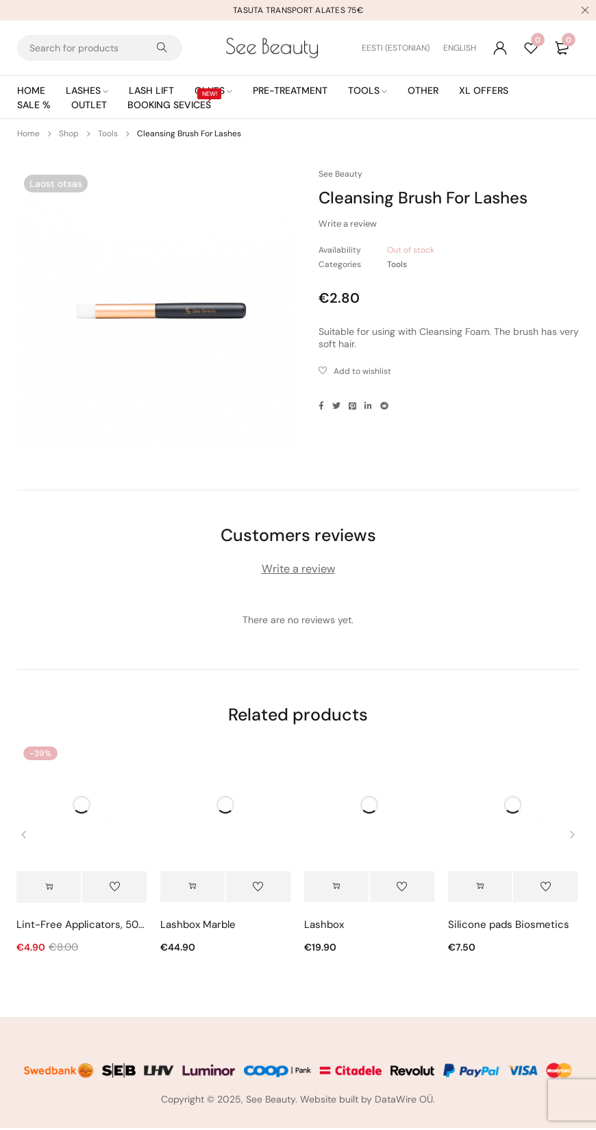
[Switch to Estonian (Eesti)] (402, 48)
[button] (336, 888)
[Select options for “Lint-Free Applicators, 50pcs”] (48, 888)
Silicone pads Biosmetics (508, 926)
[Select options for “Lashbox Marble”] (192, 888)
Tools (108, 133)
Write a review (348, 223)
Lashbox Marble (198, 926)
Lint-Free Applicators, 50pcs (81, 926)
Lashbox (324, 926)
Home (28, 133)
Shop (69, 133)
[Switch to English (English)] (459, 48)
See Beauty (340, 173)
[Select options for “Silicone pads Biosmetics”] (480, 888)
